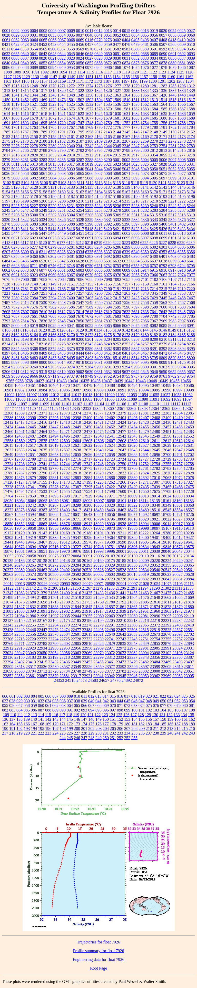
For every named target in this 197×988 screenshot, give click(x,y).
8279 (163, 344)
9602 (80, 371)
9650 (163, 371)
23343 (144, 657)
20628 (189, 574)
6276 (25, 247)
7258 (89, 293)
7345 (154, 293)
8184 (172, 335)
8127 (70, 330)
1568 (6, 109)
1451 (15, 100)
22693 (177, 634)
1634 (154, 113)
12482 (177, 431)
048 (149, 701)
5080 (15, 178)
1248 (34, 86)
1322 (80, 90)
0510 (191, 44)
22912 (8, 648)
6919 (191, 270)
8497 (80, 358)
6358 (15, 256)
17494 (19, 491)
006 (48, 696)
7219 (182, 288)
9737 (71, 376)
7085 (71, 279)
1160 (171, 77)
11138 (64, 408)
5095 (154, 178)
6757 (154, 265)
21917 (98, 611)
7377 (191, 293)
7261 (108, 293)
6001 (117, 233)
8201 (89, 339)
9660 (15, 376)
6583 (71, 261)
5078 (191, 173)
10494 (132, 385)
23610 (177, 666)
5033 (15, 169)
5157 (34, 192)
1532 (89, 104)
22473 (53, 630)
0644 (61, 53)
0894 (52, 67)
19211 (121, 533)
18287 (53, 505)
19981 (87, 551)
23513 (19, 666)
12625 (121, 445)
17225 (98, 482)
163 (5, 724)
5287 (182, 210)
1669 (25, 118)
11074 (54, 399)
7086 (80, 279)
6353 (163, 252)
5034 (25, 169)
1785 (6, 132)
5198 (15, 201)
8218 (43, 344)
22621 (98, 634)
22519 (155, 630)
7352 (172, 293)
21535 (110, 597)
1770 (98, 127)
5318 (182, 215)
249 (98, 738)
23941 (98, 676)
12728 (155, 459)
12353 (86, 408)
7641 (154, 312)
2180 (43, 141)
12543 (132, 436)
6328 (61, 252)
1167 (43, 81)
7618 (98, 312)
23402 (19, 662)
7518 (34, 302)
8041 (71, 325)
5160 (61, 192)
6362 (52, 256)
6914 (145, 270)
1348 (71, 95)
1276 (108, 86)
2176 (15, 141)
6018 (182, 233)
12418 (65, 422)
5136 (98, 187)
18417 (76, 510)
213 (170, 728)
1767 (71, 127)
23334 (121, 657)
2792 (80, 150)
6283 (89, 247)
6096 (135, 238)
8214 (6, 344)
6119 (33, 242)
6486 (25, 261)
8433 (52, 353)
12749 (110, 464)
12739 (31, 464)
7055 (135, 275)
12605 (87, 441)
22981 (144, 648)
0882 (191, 63)
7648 (182, 312)
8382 (108, 348)
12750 (121, 464)
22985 (155, 648)
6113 (6, 242)
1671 (43, 118)
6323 (52, 252)
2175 (6, 141)
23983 (177, 676)
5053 (182, 169)
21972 (177, 611)
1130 (35, 77)
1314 (15, 90)
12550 (166, 436)
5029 (172, 164)
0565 (43, 49)
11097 (22, 404)
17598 (110, 491)
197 (55, 728)
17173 (65, 482)
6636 (145, 261)
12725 (132, 459)
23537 (65, 666)
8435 (61, 353)
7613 (71, 312)
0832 (135, 58)
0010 (80, 30)
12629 (166, 445)
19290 (177, 533)
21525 (87, 597)
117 (62, 715)
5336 (145, 219)
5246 (15, 210)
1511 (135, 100)
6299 (126, 247)
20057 (20, 556)
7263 (126, 293)
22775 (31, 643)
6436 (182, 256)
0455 (71, 44)
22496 (110, 630)
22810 (87, 643)
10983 (31, 390)
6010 (154, 233)
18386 (31, 510)
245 (70, 738)
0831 (126, 58)
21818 (189, 602)
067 (91, 705)
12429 (155, 422)
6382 (80, 256)
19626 (177, 542)
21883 (8, 611)
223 (48, 733)
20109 (132, 556)
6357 (6, 256)
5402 (182, 224)
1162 (189, 77)
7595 (117, 307)
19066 (76, 528)
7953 (135, 321)
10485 (98, 385)
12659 (121, 454)
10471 (76, 385)
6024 (43, 238)
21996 (42, 616)
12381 (144, 413)
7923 (117, 321)
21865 (132, 606)
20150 (76, 560)
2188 (89, 141)
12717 (87, 459)
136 (5, 719)
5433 (182, 229)
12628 (155, 445)
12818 (76, 473)
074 (142, 705)
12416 (42, 422)
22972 (121, 648)
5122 (172, 182)
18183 (188, 500)
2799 (135, 150)
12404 (121, 418)
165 (19, 724)
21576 (144, 597)
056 (12, 705)
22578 (53, 634)
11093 (176, 399)
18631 (76, 514)
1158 (153, 77)
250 (106, 738)
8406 (25, 353)
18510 (155, 510)
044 (120, 701)
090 (63, 710)
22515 (144, 630)
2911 (80, 155)
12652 (42, 454)
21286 (121, 588)
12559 (19, 441)
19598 (121, 542)
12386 (8, 418)
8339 (25, 348)
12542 (121, 436)
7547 (80, 302)
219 (19, 733)
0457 (89, 44)
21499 (42, 597)
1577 (89, 109)
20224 (166, 560)
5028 (163, 164)
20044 (189, 551)
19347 (76, 537)
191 (12, 728)
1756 (163, 123)
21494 (31, 597)
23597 (144, 666)
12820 (98, 473)
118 (69, 715)
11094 (188, 399)
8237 (80, 344)
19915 (31, 551)
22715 (19, 639)
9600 (71, 371)
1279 (135, 86)
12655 (76, 454)
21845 (87, 606)
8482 (25, 358)
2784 (6, 150)
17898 (65, 496)
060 (41, 705)
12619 (53, 445)
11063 (9, 399)
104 (163, 710)
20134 (188, 556)
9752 (108, 376)
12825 (155, 473)
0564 (34, 49)
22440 (19, 630)
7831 (34, 321)
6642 (6, 265)
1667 (6, 118)
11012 (54, 394)
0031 (34, 35)
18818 (132, 519)
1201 (162, 81)
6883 (80, 270)
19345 (65, 537)
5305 (80, 215)
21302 (166, 588)
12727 (144, 459)
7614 (80, 312)
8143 (135, 330)
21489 (19, 597)
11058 (176, 394)
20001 (121, 551)
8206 (126, 339)
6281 (71, 247)
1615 (15, 113)
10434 (73, 381)
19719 (65, 547)
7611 (52, 312)
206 (120, 728)
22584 (65, 634)
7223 (25, 293)
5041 (89, 169)
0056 (154, 35)
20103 (110, 556)
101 (142, 710)
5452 (89, 233)
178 (113, 724)
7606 (15, 312)
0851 (34, 63)
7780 (182, 316)
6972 (98, 275)
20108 (121, 556)
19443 (19, 542)
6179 (70, 242)
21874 (155, 606)
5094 (145, 178)
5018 (80, 164)
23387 (189, 657)
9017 (71, 362)
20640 (19, 579)
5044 (98, 169)
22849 (144, 643)
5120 (153, 182)
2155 (25, 136)
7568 (191, 302)
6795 (191, 265)
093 (84, 710)
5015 (52, 164)
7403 (80, 298)
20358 (177, 565)
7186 (71, 288)
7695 (126, 316)
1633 (145, 113)
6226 (154, 242)
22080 (132, 616)
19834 (144, 547)
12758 (189, 464)
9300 (145, 367)
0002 (15, 30)
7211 (126, 288)
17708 (166, 491)
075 (149, 705)
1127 (8, 77)
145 (70, 719)
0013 (108, 30)
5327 (71, 219)
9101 (172, 362)
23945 (121, 676)
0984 (98, 67)
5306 (89, 215)
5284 (163, 210)
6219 (98, 242)
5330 (98, 219)
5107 (53, 182)
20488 (53, 570)
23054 (53, 653)
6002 (126, 233)
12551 (177, 436)
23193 (53, 657)
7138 (15, 284)
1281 (154, 86)
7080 (25, 279)
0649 (98, 53)
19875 (189, 547)
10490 (121, 385)
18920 (98, 524)
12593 (65, 441)
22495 (98, 630)
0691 (172, 53)
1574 (61, 109)
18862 (42, 524)
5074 (154, 173)
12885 (98, 477)
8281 (172, 344)
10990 (110, 390)
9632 (108, 371)
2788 (43, 150)
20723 (110, 579)
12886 (110, 477)
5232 (80, 206)
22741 (110, 639)
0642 (43, 53)
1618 (43, 113)
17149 (31, 482)
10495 (144, 385)
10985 (53, 390)
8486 (52, 358)
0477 (117, 44)
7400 (71, 298)
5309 (117, 215)
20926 (42, 583)
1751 (117, 123)
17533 (42, 491)
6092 (98, 238)
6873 (25, 270)
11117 (9, 408)
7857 (89, 321)
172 (70, 724)
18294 (65, 505)
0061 (6, 40)
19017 (177, 524)
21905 (76, 611)
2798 (126, 150)
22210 (121, 620)
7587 (80, 307)
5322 (25, 219)
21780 (110, 602)
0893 (43, 67)
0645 (71, 53)
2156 (34, 136)
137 (12, 719)
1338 (182, 90)
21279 (98, 588)
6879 (52, 270)
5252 (71, 210)
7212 (135, 288)
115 (48, 715)
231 (106, 733)
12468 (53, 431)
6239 (190, 242)
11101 (66, 404)
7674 (98, 316)
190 (5, 728)
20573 (31, 574)
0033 (52, 35)
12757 (177, 464)
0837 (182, 58)
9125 (182, 362)
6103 (191, 238)
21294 (143, 588)
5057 (15, 173)
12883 (76, 477)
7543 (61, 302)
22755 (166, 639)
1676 (80, 118)
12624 (110, 445)
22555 (19, 634)
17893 (53, 496)
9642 (135, 371)
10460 (19, 385)
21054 (155, 583)
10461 (31, 385)
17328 (8, 487)
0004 (34, 30)
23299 (98, 657)
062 (55, 705)
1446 (172, 95)
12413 (19, 422)
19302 (8, 537)
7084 (62, 279)
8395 (191, 348)
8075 (135, 325)
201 (84, 728)
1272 (71, 86)
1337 (172, 90)
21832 (31, 606)
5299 (25, 215)
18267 (42, 505)
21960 (155, 611)
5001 (117, 159)
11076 (65, 399)
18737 (8, 519)
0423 (25, 44)
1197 (125, 81)
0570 (89, 49)
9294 (126, 367)
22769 (8, 643)
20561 (189, 570)
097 (113, 710)
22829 (110, 643)
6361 (43, 256)
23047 (19, 653)
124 (112, 715)
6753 (117, 265)
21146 (42, 588)
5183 (80, 196)
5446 (34, 233)
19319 (31, 537)
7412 (108, 298)
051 (170, 701)
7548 (89, 302)
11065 (20, 399)
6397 (145, 256)
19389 (132, 537)
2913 (98, 155)
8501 (108, 358)
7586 (71, 307)
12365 (165, 408)
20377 (8, 570)
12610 (144, 441)
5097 (163, 178)
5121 (162, 182)
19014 (166, 524)
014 (106, 696)
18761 (53, 519)
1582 (135, 109)
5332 (117, 219)
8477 (191, 353)
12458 (177, 427)
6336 (98, 252)
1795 (80, 132)
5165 (108, 192)
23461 (110, 662)
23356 (155, 657)
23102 (166, 653)
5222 (182, 201)
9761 (163, 376)
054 (192, 701)
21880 (189, 606)
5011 (15, 164)
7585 (61, 307)
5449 (61, 233)
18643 (87, 514)
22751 (144, 639)
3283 (43, 159)
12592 (53, 441)
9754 (117, 376)
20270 (42, 565)
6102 (182, 238)
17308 (166, 482)
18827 (177, 519)
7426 (145, 298)
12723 (110, 459)
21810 (155, 602)
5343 (154, 219)
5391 (98, 224)
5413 (43, 229)
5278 (108, 210)
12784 (177, 468)
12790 (42, 473)
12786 (8, 473)
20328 (98, 565)
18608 (53, 514)
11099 (44, 404)
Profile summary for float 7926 (98, 951)
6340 (135, 252)
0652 (126, 53)
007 (55, 696)
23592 (121, 666)
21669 (189, 597)
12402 (110, 418)
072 (127, 705)
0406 (145, 40)
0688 (145, 53)
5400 (163, 224)
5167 (126, 192)
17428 (121, 487)
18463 (121, 510)
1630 (117, 113)
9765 (10, 381)
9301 (154, 367)
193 (27, 728)
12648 (189, 450)
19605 (144, 542)
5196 (191, 196)
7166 (191, 284)
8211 (172, 339)
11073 (43, 399)
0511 (6, 49)
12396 (65, 418)
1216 (25, 86)
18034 (189, 496)
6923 (34, 275)
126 (126, 715)
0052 (117, 35)
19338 (53, 537)
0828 (98, 58)
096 (106, 710)
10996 (166, 390)
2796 (108, 150)
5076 (172, 173)
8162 (15, 335)
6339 (126, 252)
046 (134, 701)
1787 (25, 132)
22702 (189, 634)
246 (77, 738)
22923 (31, 648)
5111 (81, 182)
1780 (154, 127)
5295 (6, 215)
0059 (182, 35)
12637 (65, 450)
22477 (76, 630)
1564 (163, 104)
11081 (76, 399)
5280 (126, 210)
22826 (98, 643)
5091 (117, 178)
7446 (172, 298)
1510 (126, 100)
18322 (132, 505)
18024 (166, 496)
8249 (108, 344)
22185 (76, 620)
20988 (110, 583)
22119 (189, 616)
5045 (108, 169)
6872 (15, 270)
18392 (53, 510)
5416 (71, 229)
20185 (121, 560)
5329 (89, 219)
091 (70, 710)
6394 (126, 256)
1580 (117, 109)
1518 (6, 104)
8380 (89, 348)
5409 (6, 229)
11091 (154, 399)
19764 (121, 547)
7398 (61, 298)
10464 (53, 385)
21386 (53, 593)
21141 (20, 588)
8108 (6, 330)
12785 (189, 468)
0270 (98, 40)
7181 (25, 288)
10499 (166, 385)
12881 (53, 477)
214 (177, 728)
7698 (135, 316)
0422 (15, 44)
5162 (80, 192)
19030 (8, 528)
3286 (71, 159)
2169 (145, 136)
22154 (31, 620)
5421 (117, 229)
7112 (182, 279)
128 (141, 715)
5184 (89, 196)
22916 (19, 648)
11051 (121, 394)
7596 (126, 307)
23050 (42, 653)
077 (163, 705)
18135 (155, 500)
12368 (8, 413)
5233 (89, 206)
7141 (43, 284)
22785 (42, 643)
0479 (135, 44)
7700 (154, 316)
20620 (155, 574)
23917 (76, 676)
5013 (34, 164)
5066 (89, 173)
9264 (43, 367)
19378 (121, 537)
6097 (145, 238)
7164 (172, 284)
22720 (31, 639)
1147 (53, 77)
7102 (154, 279)
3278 (191, 155)
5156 (25, 192)
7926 (126, 321)
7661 (34, 316)
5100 (182, 178)
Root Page (98, 968)
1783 (182, 127)
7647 (172, 312)
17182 (76, 482)
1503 (89, 100)
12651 (31, 454)
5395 (117, 224)
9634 (117, 371)
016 (120, 696)
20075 (53, 556)
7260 (98, 293)
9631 (98, 371)
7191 (117, 288)
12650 (19, 454)
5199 (25, 201)
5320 (6, 219)
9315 (43, 371)
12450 (87, 427)
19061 (42, 528)
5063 (61, 173)
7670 (80, 316)
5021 (108, 164)
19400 (144, 537)
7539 (52, 302)
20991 (121, 583)
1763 (34, 127)
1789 (43, 132)
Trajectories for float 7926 (98, 942)
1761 (15, 127)
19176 (76, 533)
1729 (61, 123)
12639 (87, 450)
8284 (182, 344)
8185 (182, 335)
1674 (71, 118)
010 (77, 696)
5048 (135, 169)
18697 (155, 514)
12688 (132, 454)
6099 (163, 238)
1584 (154, 109)
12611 (155, 441)
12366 (176, 408)
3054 (154, 155)
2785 (15, 150)
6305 (182, 247)
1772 (108, 127)
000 (5, 696)
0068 (71, 40)
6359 (25, 256)
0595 (191, 49)
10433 (61, 381)
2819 (25, 155)
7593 (98, 307)
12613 (177, 441)
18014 (155, 496)
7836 (43, 321)
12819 (87, 473)
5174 (191, 192)
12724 (121, 459)
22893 (189, 643)
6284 (98, 247)
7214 (154, 288)
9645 (145, 371)
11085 (110, 399)
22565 (42, 634)
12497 (76, 436)
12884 (87, 477)
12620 (65, 445)
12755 (166, 464)
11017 (76, 394)
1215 (15, 86)
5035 (34, 169)
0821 (52, 58)
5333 (126, 219)
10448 (152, 381)
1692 (15, 123)
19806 (132, 547)
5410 (15, 229)
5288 (191, 210)
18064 (31, 500)
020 (149, 696)
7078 (6, 279)
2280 (52, 146)
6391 (98, 256)
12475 (98, 431)
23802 (144, 671)
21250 (76, 588)
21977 (8, 616)
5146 (191, 187)
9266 (61, 367)
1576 (80, 109)
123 (105, 715)
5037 (52, 169)
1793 (71, 132)
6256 (6, 247)
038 (77, 701)
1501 (71, 100)
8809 (163, 358)
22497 (121, 630)
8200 (80, 339)
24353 (59, 680)
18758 (42, 519)
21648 (155, 597)
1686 (163, 118)
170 (55, 724)
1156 (135, 77)
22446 (31, 630)
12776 (98, 468)
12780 (132, 468)
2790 (61, 150)
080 (185, 705)
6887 (108, 270)
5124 (190, 182)
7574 (25, 307)
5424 (145, 229)
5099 (172, 178)
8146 (163, 330)
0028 (6, 35)
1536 (117, 104)
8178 (126, 335)
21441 (121, 593)
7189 (98, 288)
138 (19, 719)
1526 (80, 104)
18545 (166, 510)
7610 (43, 312)
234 (127, 733)
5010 (6, 164)
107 (185, 710)
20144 (53, 560)
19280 (166, 533)
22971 (110, 648)
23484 (155, 662)
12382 (155, 413)
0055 (145, 35)
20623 (166, 574)
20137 (31, 560)
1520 (25, 104)
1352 (108, 95)
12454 (132, 427)
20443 (31, 570)
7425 (135, 298)
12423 (110, 422)
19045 (20, 528)
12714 (65, 459)
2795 (98, 150)
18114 (144, 500)
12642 (121, 450)
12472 (76, 431)
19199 (110, 533)
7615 (89, 312)
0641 (34, 53)
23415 (42, 662)
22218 (144, 620)
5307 (98, 215)
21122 (8, 588)
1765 (52, 127)
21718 (53, 602)
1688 (182, 118)
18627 (65, 514)
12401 (98, 418)
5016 (61, 164)
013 (98, 696)
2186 (71, 141)
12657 (98, 454)
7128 (6, 284)
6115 (15, 242)
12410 (177, 418)
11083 (87, 399)
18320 (110, 505)
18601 (42, 514)
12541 (110, 436)
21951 (144, 611)
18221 (8, 505)
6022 (25, 238)
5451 (80, 233)
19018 (189, 524)
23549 (76, 666)
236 (142, 733)
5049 (145, 169)
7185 (61, 288)
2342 (89, 146)
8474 (172, 353)
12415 (31, 422)
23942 (110, 676)
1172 (89, 81)
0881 (182, 63)
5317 (172, 215)
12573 (31, 441)
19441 (8, 542)
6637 (154, 261)
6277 (34, 247)
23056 (65, 653)
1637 (172, 113)
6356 (191, 252)
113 (34, 715)
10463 (42, 385)
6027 (71, 238)
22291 (110, 625)
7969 (163, 321)
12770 (53, 468)
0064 (34, 40)
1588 (191, 109)
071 (120, 705)
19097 (155, 528)
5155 (15, 192)
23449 (76, 662)
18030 (177, 496)
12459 (189, 427)
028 (12, 701)
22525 (166, 630)
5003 (135, 159)
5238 (135, 206)
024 (177, 696)
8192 (15, 339)
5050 (154, 169)
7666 (61, 316)
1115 (90, 72)
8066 (117, 325)
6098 (154, 238)
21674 (8, 602)
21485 (189, 593)
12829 (8, 477)
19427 (189, 537)
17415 (98, 487)
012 (91, 696)
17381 (65, 487)
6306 (191, 247)
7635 (145, 312)
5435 (6, 233)
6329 (71, 252)
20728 (121, 579)
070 (113, 705)
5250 (52, 210)
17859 (31, 496)
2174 (191, 136)
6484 (6, 261)
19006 (155, 524)
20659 (42, 579)
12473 (87, 431)
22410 (189, 625)
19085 (132, 528)
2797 (117, 150)
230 (98, 733)
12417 (53, 422)
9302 (163, 367)
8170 (71, 335)
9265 (52, 367)
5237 (126, 206)
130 (155, 715)
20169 (98, 560)
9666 (34, 376)
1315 (25, 90)
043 (113, 701)
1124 (171, 72)
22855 (155, 643)
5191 (145, 196)
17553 (76, 491)
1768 (80, 127)
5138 (117, 187)
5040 (80, 169)
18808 (121, 519)
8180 (145, 335)
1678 (98, 118)
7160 (154, 284)
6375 (61, 256)
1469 (43, 100)
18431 (87, 510)
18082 (76, 500)
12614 (189, 441)
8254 (135, 344)
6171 (52, 242)
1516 (182, 100)
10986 (65, 390)
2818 (15, 155)
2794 (89, 150)
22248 (19, 625)
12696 (155, 454)
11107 (132, 404)
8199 (71, 339)
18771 (76, 519)
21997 (53, 616)
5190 (135, 196)
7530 (43, 302)
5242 (172, 206)
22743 (121, 639)
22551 (189, 630)
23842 (177, 671)
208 (134, 728)
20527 (110, 570)
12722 (98, 459)
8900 (43, 362)
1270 (52, 86)
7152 (80, 284)
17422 (110, 487)
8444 (80, 353)
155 (142, 719)
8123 (43, 330)
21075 (166, 583)
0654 (135, 53)
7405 (89, 298)
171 (63, 724)
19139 (31, 533)
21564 (132, 597)
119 (76, 715)
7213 (145, 288)
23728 (53, 671)
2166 (117, 136)
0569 (80, 49)
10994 (144, 390)
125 (119, 715)
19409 (166, 537)
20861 (177, 579)
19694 (31, 547)
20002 (132, 551)
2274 (191, 141)
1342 (25, 95)
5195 (182, 196)
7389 (43, 298)
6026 (61, 238)
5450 (71, 233)
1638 (182, 113)
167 (34, 724)
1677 (89, 118)
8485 (43, 358)
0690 (163, 53)
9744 (80, 376)
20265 (31, 565)
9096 (154, 362)
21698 (42, 602)
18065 (42, 500)
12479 (144, 431)
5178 (34, 196)
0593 (172, 49)
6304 (172, 247)
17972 (121, 496)
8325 (15, 348)
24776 (115, 680)
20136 (19, 560)
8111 (15, 330)
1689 (191, 118)
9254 (6, 367)
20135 (8, 560)
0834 (154, 58)
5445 (25, 233)
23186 (42, 657)
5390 (89, 224)
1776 (117, 127)
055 (5, 705)
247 (84, 738)
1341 (15, 95)
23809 (166, 671)
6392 (108, 256)
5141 (145, 187)
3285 (61, 159)
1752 (126, 123)
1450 (6, 100)
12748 (98, 464)
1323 (89, 90)
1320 (61, 90)
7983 (172, 321)
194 (34, 728)
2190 (108, 141)
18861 (31, 524)
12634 (31, 450)
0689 (154, 53)
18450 (98, 510)
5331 (108, 219)
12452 (110, 427)
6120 (43, 242)
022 (163, 696)
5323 (34, 219)
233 (120, 733)
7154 (98, 284)
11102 (77, 404)
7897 (108, 321)
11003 (20, 394)
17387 (76, 487)
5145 (182, 187)
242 (185, 733)
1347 (61, 95)
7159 (145, 284)
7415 (117, 298)
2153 (6, 136)
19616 (166, 542)
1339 (191, 90)
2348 (145, 146)
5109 (71, 182)
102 (149, 710)
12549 (155, 436)
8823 (182, 358)
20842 (166, 579)
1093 (54, 72)
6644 (25, 265)
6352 (154, 252)
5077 (182, 173)
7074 (182, 275)
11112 (175, 404)
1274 (89, 86)
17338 (19, 487)
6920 (6, 275)
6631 (108, 261)
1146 (44, 77)
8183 (163, 335)
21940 (132, 611)
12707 (8, 459)
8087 (172, 325)
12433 (189, 422)
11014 (65, 394)
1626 (108, 113)
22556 (31, 634)
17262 (110, 482)
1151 (89, 77)
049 (156, 701)
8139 (117, 330)
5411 (24, 229)
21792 (121, 602)
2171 (163, 136)
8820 (172, 358)
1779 (145, 127)
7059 (145, 275)
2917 (135, 155)
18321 (121, 505)
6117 (24, 242)
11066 (32, 399)
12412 (8, 422)
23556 (87, 666)
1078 (163, 67)
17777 (19, 496)
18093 (87, 500)
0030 (25, 35)
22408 (177, 625)
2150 (172, 132)
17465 (166, 487)
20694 (76, 579)
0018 (145, 30)
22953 (65, 648)
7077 (191, 275)
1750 (108, 123)
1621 (61, 113)
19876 (8, 551)
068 (98, 705)
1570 (25, 109)
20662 (53, 579)
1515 (172, 100)
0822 (61, 58)
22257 (42, 625)
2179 (34, 141)
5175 (6, 196)
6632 (117, 261)
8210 (163, 339)
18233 (19, 505)
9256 (15, 367)
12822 (121, 473)
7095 (126, 279)
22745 (132, 639)
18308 (98, 505)
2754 (163, 146)
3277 (182, 155)
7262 (117, 293)
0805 (15, 58)
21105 (178, 583)
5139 (126, 187)
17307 (155, 482)
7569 (6, 307)
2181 (52, 141)
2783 (191, 146)
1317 (43, 90)
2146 (135, 132)
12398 (76, 418)
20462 (42, 570)
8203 (98, 339)
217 (5, 733)
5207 (52, 201)
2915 (117, 155)
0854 (61, 63)
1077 (154, 67)
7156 (117, 284)
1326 (108, 90)
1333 (135, 90)
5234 (98, 206)
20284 (76, 565)
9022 (89, 362)
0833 (145, 58)
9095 (145, 362)
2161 (71, 136)
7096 (136, 279)
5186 (98, 196)
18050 (8, 500)
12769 (42, 468)
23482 (144, 662)
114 (41, 715)
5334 (135, 219)
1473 (61, 100)
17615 (132, 491)
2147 (145, 132)
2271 (163, 141)
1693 (25, 123)
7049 (126, 275)
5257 (98, 210)
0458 (98, 44)
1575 (71, 109)
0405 (135, 40)
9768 (29, 381)
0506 (154, 44)
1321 (71, 90)
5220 (163, 201)
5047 (126, 169)
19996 (110, 551)
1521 (34, 104)
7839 (52, 321)
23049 (31, 653)
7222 (15, 293)
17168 (53, 482)
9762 (172, 376)
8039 (61, 325)
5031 (191, 164)
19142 (42, 533)
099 (127, 710)
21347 (8, 593)
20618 (132, 574)
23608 (166, 666)
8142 (126, 330)
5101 (191, 178)
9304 (182, 367)
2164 (98, 136)
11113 (186, 404)
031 (34, 701)
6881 (61, 270)
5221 (172, 201)
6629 (89, 261)
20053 (8, 556)
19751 (110, 547)
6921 (15, 275)
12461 (19, 431)
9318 (52, 371)
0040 (89, 35)
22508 (132, 630)
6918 (182, 270)
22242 (189, 620)
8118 (24, 330)
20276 (65, 565)
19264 (155, 533)
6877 (43, 270)
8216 (25, 344)
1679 (108, 118)
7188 (89, 288)
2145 (126, 132)
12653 (53, 454)
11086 (121, 399)
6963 (61, 275)
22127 (8, 620)
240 (170, 733)
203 (98, 728)
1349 (80, 95)
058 (27, 705)
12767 (19, 468)
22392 (166, 625)
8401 (15, 353)
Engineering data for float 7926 (98, 959)
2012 (98, 132)
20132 (177, 556)
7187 (80, 288)
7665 (52, 316)
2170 (154, 136)
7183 (43, 288)
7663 (43, 316)
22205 (110, 620)
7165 (182, 284)
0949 (61, 67)
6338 (117, 252)
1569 (15, 109)
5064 (71, 173)
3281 (25, 159)
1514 (163, 100)
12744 (65, 464)
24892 (127, 680)
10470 (65, 385)
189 (192, 724)
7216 (172, 288)
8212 (182, 339)
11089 (132, 399)
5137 (108, 187)
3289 (98, 159)
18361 (177, 505)
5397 (135, 224)
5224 (6, 206)
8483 (34, 358)
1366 (145, 95)
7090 (108, 279)
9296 (135, 367)
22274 (76, 625)
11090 (143, 399)
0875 (135, 63)
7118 (191, 279)
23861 (31, 676)
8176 (117, 335)
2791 (71, 150)
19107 (166, 528)
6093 (108, 238)
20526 (98, 570)
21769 (98, 602)
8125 (52, 330)
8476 (182, 353)
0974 (80, 67)
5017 (71, 164)
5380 (15, 224)
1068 (117, 67)
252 (120, 738)
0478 (126, 44)
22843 (132, 643)
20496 (76, 570)
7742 (172, 316)
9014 (61, 362)
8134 (98, 330)
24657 (104, 680)
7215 (163, 288)
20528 (121, 570)
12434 (8, 427)
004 (34, 696)
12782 (155, 468)
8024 (43, 325)
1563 (154, 104)
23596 (132, 666)
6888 (117, 270)
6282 (80, 247)
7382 (25, 298)
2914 (108, 155)
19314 (19, 537)
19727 (76, 547)
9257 (25, 367)
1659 (191, 113)
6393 (117, 256)
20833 (155, 579)
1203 (180, 81)
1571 (34, 109)
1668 (15, 118)
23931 (87, 676)
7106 (163, 279)
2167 (126, 136)
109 (6, 715)
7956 (145, 321)
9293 (117, 367)
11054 (143, 394)
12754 (155, 464)
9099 (163, 362)
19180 (87, 533)
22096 (177, 616)
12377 (98, 413)
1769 (89, 127)
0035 (71, 35)
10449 (163, 381)
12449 (76, 427)
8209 (154, 339)
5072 (135, 173)
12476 (110, 431)
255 (134, 738)
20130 (166, 556)
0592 (163, 49)
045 (127, 701)
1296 (182, 86)
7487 (6, 302)
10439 (118, 381)
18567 (8, 514)
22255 (31, 625)
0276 (108, 40)
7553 (117, 302)
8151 (181, 330)
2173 (182, 136)
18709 (166, 514)
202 (91, 728)
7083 (52, 279)
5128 (34, 187)
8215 (15, 344)
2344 (108, 146)
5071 (126, 173)
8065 (108, 325)
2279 (43, 146)
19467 (42, 542)
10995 (155, 390)
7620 (117, 312)
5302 (52, 215)
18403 (65, 510)
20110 (144, 556)
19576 (87, 542)
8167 (61, 335)
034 (48, 701)
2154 (15, 136)
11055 (154, 394)
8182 (154, 335)
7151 (71, 284)
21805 (144, 602)
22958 (87, 648)
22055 (87, 616)
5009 (191, 159)
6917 (172, 270)
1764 (43, 127)
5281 (135, 210)
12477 (121, 431)
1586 (172, 109)
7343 (145, 293)
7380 (15, 298)
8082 (154, 325)
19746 (98, 547)
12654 (65, 454)
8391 (154, 348)
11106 (121, 404)
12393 (42, 418)
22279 (98, 625)
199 (70, 728)
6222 (117, 242)
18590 (19, 514)
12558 (8, 441)
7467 (191, 298)
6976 (117, 275)
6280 (61, 247)
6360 (34, 256)
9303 (172, 367)
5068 (108, 173)
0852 (43, 63)
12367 (188, 408)
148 (91, 719)
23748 (76, 671)
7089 (99, 279)
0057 (163, 35)
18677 (132, 514)
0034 (61, 35)
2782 (182, 146)
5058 (25, 173)
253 (127, 738)
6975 (108, 275)
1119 (126, 72)
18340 (155, 505)
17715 (177, 491)
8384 (126, 348)
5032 (6, 169)
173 (77, 724)
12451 (98, 427)
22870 (166, 643)
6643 (15, 265)
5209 (71, 201)
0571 (98, 49)
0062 (15, 40)
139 (27, 719)
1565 (172, 104)
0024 (172, 30)
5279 (117, 210)
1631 (126, 113)
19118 (189, 528)
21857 (110, 606)
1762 (25, 127)
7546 (71, 302)
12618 (42, 445)
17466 (177, 487)
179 (120, 724)
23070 (98, 653)
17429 (132, 487)
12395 (53, 418)
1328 (126, 90)
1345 (43, 95)
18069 (53, 500)
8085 (163, 325)
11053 (132, 394)
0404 (126, 40)
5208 (61, 201)
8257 (145, 344)
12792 (65, 473)
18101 (121, 500)
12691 (144, 454)
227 (77, 733)
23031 (189, 648)
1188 (116, 81)
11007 (32, 394)
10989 (98, 390)
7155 (108, 284)
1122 (153, 72)
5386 (61, 224)
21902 (65, 611)
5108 (62, 182)
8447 (89, 353)
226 (70, 733)
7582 (52, 307)
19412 (177, 537)
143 (55, 719)
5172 (172, 192)
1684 (145, 118)
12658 (110, 454)
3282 (34, 159)
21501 (53, 597)
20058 (31, 556)
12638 (76, 450)
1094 (63, 72)
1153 (108, 77)
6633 (126, 261)
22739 (98, 639)
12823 (132, 473)
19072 (99, 528)
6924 (43, 275)
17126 (8, 482)
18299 (76, 505)
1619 (52, 113)
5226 (25, 206)
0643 (52, 53)
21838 (53, 606)
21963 (166, 611)
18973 (132, 524)
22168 (53, 620)
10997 (177, 390)
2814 (172, 150)
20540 (155, 570)
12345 (75, 408)
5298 (15, 215)
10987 (76, 390)
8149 (172, 330)
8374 (61, 348)
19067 (87, 528)
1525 (71, 104)
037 (70, 701)
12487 (31, 436)
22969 (98, 648)
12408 (155, 418)
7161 (163, 284)
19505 (53, 542)
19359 (98, 537)
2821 (43, 155)
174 (84, 724)
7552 (108, 302)
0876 (145, 63)
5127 (25, 187)
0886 (6, 67)
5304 (71, 215)
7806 (15, 321)
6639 (172, 261)
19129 (19, 533)
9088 (108, 362)
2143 (108, 132)
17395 (87, 487)
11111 (165, 404)
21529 (98, 597)
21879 (177, 606)
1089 (17, 72)
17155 (42, 482)
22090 (155, 616)
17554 (87, 491)
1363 (117, 95)
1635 (163, 113)
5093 (135, 178)
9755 (126, 376)
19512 (65, 542)
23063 (76, 653)
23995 (189, 676)
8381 (98, 348)
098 (120, 710)
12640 (98, 450)
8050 (80, 325)
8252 (117, 344)
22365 (144, 625)
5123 (181, 182)
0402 (117, 40)
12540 (98, 436)
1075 (135, 67)
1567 (191, 104)
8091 (191, 325)
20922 (31, 583)
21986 (31, 616)
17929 (87, 496)
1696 (52, 123)
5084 (52, 178)
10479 (87, 385)
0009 (71, 30)
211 (156, 728)
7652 (6, 316)
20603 (110, 574)
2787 (34, 150)
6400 (154, 256)
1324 (98, 90)
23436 (65, 662)
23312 (110, 657)
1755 (154, 123)
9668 (43, 376)
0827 (89, 58)
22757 (177, 639)
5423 (135, 229)
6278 (43, 247)
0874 (126, 63)
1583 (145, 109)
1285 (172, 86)
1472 (52, 100)
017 (127, 696)
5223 (191, 201)
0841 (15, 63)
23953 (144, 676)
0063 (25, 40)
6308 (15, 252)
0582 (117, 49)
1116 (99, 72)
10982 (19, 390)
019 (142, 696)
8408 (34, 353)
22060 (98, 616)
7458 (182, 298)
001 (12, 696)
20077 (65, 556)
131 (162, 715)
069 (106, 705)
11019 (98, 394)
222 (41, 733)
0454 (61, 44)
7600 (163, 307)
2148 (154, 132)
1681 (117, 118)
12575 (42, 441)
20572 (19, 574)
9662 (25, 376)
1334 (145, 90)
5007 (172, 159)
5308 (108, 215)
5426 (163, 229)
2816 (191, 150)
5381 (25, 224)
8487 (61, 358)
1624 (89, 113)
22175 (65, 620)
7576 (34, 307)
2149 (163, 132)
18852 (19, 524)
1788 (34, 132)
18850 (8, 524)
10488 (110, 385)
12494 (53, 436)
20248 (19, 565)
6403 (172, 256)
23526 (42, 666)
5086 (71, 178)
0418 (172, 40)
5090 (108, 178)
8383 (117, 348)
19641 (189, 542)
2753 (154, 146)
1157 (144, 77)
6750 (89, 265)
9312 (25, 371)
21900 (53, 611)
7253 (61, 293)
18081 (65, 500)
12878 (19, 477)
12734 (8, 464)
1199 (143, 81)
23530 (53, 666)
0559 (25, 49)
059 (34, 705)
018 (134, 696)
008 (63, 696)
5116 (126, 182)
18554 (177, 510)
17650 (144, 491)
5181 (61, 196)
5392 (108, 224)
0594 (182, 49)
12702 (189, 454)
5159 (52, 192)
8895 (6, 362)
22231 (166, 620)
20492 (65, 570)
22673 (155, 634)
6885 (98, 270)
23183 (31, 657)
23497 (189, 662)
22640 (110, 634)
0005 (43, 30)
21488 (8, 597)
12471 (65, 431)
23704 (31, 671)
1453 (34, 100)
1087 (191, 67)
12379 (121, 413)
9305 (191, 367)
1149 (71, 77)
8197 (52, 339)
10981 (8, 390)
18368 (189, 505)
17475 (189, 487)
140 (34, 719)
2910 (71, 155)
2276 (15, 146)
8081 (145, 325)
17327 (189, 482)
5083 (43, 178)
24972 (138, 680)
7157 (126, 284)
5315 (154, 215)
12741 (42, 464)
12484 (8, 436)
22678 (166, 634)
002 (19, 696)
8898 (25, 362)
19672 (19, 547)
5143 (163, 187)
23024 (177, 648)
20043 (177, 551)
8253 (126, 344)
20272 (53, 565)
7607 (25, 312)
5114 (108, 182)
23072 (110, 653)
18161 (166, 500)
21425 (87, 593)
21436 (110, 593)
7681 (108, 316)
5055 (191, 169)
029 (19, 701)
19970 (65, 551)
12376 (87, 413)
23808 (155, 671)
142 (48, 719)
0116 (89, 40)
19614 (155, 542)
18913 (87, 524)
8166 (52, 335)
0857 (89, 63)
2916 (126, 155)
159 (170, 719)
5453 (98, 233)
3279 (6, 159)
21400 (65, 593)
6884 (89, 270)
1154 (117, 77)
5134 (80, 187)
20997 (132, 583)
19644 (8, 547)
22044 (76, 616)
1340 (6, 95)
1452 (25, 100)
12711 (42, 459)
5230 (61, 206)
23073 (121, 653)
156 (149, 719)
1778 (135, 127)
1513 (154, 100)
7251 (43, 293)
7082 (43, 279)
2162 (80, 136)
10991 (121, 390)
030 (27, 701)
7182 (34, 288)
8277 (154, 344)
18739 (19, 519)
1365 (135, 95)
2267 (126, 141)
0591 (154, 49)
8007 (6, 325)
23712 (42, 671)
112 (27, 715)
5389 (80, 224)
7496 (15, 302)
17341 (31, 487)
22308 (132, 625)
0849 (25, 63)
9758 (145, 376)
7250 (34, 293)
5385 (52, 224)
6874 (34, 270)
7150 (61, 284)
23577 (110, 666)
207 (127, 728)
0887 (15, 67)
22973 (132, 648)
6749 (80, 265)
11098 (33, 404)
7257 (80, 293)
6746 (52, 265)
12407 (144, 418)
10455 (174, 381)
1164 (16, 81)
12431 (177, 422)
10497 (155, 385)
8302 (6, 348)
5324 (43, 219)
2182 (61, 141)
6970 (89, 275)
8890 (191, 358)
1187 (107, 81)
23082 (132, 653)
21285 (109, 588)
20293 (87, 565)
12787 (19, 473)
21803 (132, 602)
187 (177, 724)
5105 (35, 182)
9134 (191, 362)
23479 (132, 662)
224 (55, 733)
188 (185, 724)
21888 (19, 611)
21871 (144, 606)
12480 (155, 431)
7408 (98, 298)
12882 (65, 477)
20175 (110, 560)
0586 (135, 49)
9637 (126, 371)
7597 (135, 307)
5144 (172, 187)
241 (177, 733)
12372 (53, 413)
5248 (34, 210)
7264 (135, 293)
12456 (155, 427)
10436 (95, 381)
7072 (172, 275)
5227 (34, 206)
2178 (25, 141)
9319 (61, 371)
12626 (132, 445)
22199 (98, 620)
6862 (6, 270)
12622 (87, 445)
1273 (80, 86)
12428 (144, 422)
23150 (19, 657)
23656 (8, 671)
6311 (43, 252)
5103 (16, 182)
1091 (35, 72)
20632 (8, 579)
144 (63, 719)
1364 (126, 95)
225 (63, 733)
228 (84, 733)
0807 (25, 58)
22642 (121, 634)
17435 (144, 487)
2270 (154, 141)
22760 (189, 639)
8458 (117, 353)
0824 (80, 58)
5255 (89, 210)
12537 (87, 436)
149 (98, 719)
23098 (155, 653)
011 (84, 696)
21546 (121, 597)
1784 (191, 127)
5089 (98, 178)
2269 (145, 141)
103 (156, 710)
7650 (191, 312)
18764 (65, 519)
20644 (31, 579)
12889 (132, 477)
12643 (132, 450)
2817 (6, 155)
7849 (71, 321)
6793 (172, 265)
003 (27, 696)
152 (120, 719)
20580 (53, 574)
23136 (8, 657)
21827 (19, 606)
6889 (126, 270)
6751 (98, 265)
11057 (165, 394)
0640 (25, 53)
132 (169, 715)
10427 (39, 381)
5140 (135, 187)
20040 (166, 551)
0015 (126, 30)
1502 (80, 100)
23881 (65, 676)
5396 (126, 224)
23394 (8, 662)
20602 (98, 574)
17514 (31, 491)
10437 (107, 381)
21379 (42, 593)
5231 (71, 206)
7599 (154, 307)
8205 (117, 339)
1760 (6, 127)
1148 (62, 77)
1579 (108, 109)
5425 (154, 229)
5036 (43, 169)
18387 (42, 510)
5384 (43, 224)
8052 (89, 325)
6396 (135, 256)
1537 (126, 104)
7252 (52, 293)
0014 (117, 30)
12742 (53, 464)
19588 (110, 542)
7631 (135, 312)
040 (91, 701)
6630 (98, 261)
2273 (182, 141)
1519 (15, 104)
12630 (177, 445)
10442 (129, 381)
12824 (144, 473)
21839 (65, 606)
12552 (189, 436)
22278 (87, 625)
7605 (6, 312)
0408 (163, 40)
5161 (71, 192)
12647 (177, 450)
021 (156, 696)
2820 (34, 155)
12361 (120, 408)
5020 (98, 164)
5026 (145, 164)
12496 (65, 436)
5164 (98, 192)
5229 (52, 206)
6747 (61, 265)
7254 (71, 293)
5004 (145, 159)
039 (84, 701)
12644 (144, 450)
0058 (172, 35)
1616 (25, 113)
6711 (34, 265)
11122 (42, 408)
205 (113, 728)
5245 (6, 210)
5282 (145, 210)
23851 (189, 671)
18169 (177, 500)
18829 (189, 519)
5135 (89, 187)
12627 (144, 445)
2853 (52, 155)
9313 (34, 371)
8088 (182, 325)
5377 (191, 219)
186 (170, 724)
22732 (87, 639)
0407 (154, 40)
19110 (178, 528)
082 (5, 710)
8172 (80, 335)
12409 (166, 418)
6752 (108, 265)
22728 (76, 639)
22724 (53, 639)
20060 (42, 556)
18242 (31, 505)
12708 (19, 459)
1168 (53, 81)
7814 (25, 321)
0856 (80, 63)
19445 (31, 542)
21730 (65, 602)
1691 (6, 123)
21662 (166, 597)
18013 (144, 496)
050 (163, 701)
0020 (163, 30)
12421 (98, 422)
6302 (154, 247)
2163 (89, 136)
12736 (19, 464)
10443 (140, 381)
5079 (6, 178)
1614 (6, 113)
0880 (172, 63)
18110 (132, 500)
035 (55, 701)
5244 (191, 206)
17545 (65, 491)
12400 (87, 418)
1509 (117, 100)
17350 (42, 487)
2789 (52, 150)
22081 (144, 616)
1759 (191, 123)
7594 (108, 307)
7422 (126, 298)
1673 (61, 118)
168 (41, 724)
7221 (6, 293)
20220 (155, 560)
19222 (144, 533)
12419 (76, 422)
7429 (154, 298)
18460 (110, 510)
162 (192, 719)
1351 (98, 95)
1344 (34, 95)
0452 (43, 44)
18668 (121, 514)
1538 (135, 104)
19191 (98, 533)
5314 (145, 215)
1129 (26, 77)
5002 (126, 159)
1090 (26, 72)
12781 (144, 468)
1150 (80, 77)
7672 (89, 316)
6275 (15, 247)
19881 (19, 551)
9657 (191, 371)
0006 (52, 30)
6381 (71, 256)
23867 (42, 676)
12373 (65, 413)
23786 (132, 671)
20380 (19, 570)
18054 (20, 500)
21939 (121, 611)
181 (134, 724)
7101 (145, 279)
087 (41, 710)
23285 (87, 657)
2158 (52, 136)
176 (98, 724)
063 (63, 705)
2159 (61, 136)
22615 (87, 634)
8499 (98, 358)
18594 (31, 514)
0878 (163, 63)
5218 (154, 201)
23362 (166, 657)
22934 (42, 648)
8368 (34, 348)
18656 (110, 514)
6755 (135, 265)
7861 (98, 321)
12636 (53, 450)
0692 (182, 53)
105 (170, 710)
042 (106, 701)
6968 (80, 275)
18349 (166, 505)
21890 (31, 611)
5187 (108, 196)
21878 (166, 606)
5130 (43, 187)
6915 (154, 270)
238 (156, 733)
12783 (166, 468)
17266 (121, 482)
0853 (52, 63)
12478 (132, 431)
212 (163, 728)
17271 (144, 482)
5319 (191, 215)
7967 (154, 321)
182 (142, 724)
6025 (52, 238)
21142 (31, 588)
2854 (61, 155)
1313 (6, 90)
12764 (8, 468)
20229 (177, 560)
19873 (177, 547)
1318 (52, 90)
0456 (80, 44)
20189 (132, 560)
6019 (191, 233)
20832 (144, 579)
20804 (132, 579)
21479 (177, 593)
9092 (126, 362)
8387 (135, 348)
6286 (117, 247)
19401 (155, 537)
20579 (42, 574)
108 (192, 710)
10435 (84, 381)
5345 (163, 219)
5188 (117, 196)
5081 (25, 178)
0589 (145, 49)
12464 (42, 431)
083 (12, 710)
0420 (191, 40)
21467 (155, 593)
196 (48, 728)
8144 (144, 330)
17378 (53, 487)
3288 (89, 159)
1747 (80, 123)
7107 (173, 279)
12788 (31, 473)
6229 (181, 242)
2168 (135, 136)
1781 (163, 127)
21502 (65, 597)
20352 (155, 565)
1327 (117, 90)
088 (48, 710)
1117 (108, 72)
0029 (15, 35)
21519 (76, 597)
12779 (121, 468)
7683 (117, 316)
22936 (53, 648)
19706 (42, 547)
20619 (144, 574)
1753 (135, 123)
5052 (172, 169)
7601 (172, 307)
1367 (154, 95)
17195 (87, 482)
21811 (166, 602)
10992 (132, 390)
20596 (87, 574)
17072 (177, 477)
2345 (117, 146)
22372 (155, 625)
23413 (31, 662)
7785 (191, 316)
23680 (19, 671)
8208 (145, 339)
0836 (172, 58)
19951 (42, 551)
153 (127, 719)
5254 (80, 210)
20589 (65, 574)
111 (20, 715)
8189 (6, 339)
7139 (25, 284)
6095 (126, 238)
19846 (166, 547)
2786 (25, 150)
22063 (110, 616)
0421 (6, 44)
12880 (42, 477)
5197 (6, 201)
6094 (117, 238)
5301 (43, 215)
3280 (15, 159)
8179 (135, 335)
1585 (163, 109)
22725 (65, 639)
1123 (162, 72)
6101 (172, 238)
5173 (182, 192)
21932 (110, 611)
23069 (87, 653)
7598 (145, 307)
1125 (180, 72)
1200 (153, 81)
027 (5, 701)
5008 (182, 159)
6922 (25, 275)
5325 (52, 219)
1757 (172, 123)
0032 (43, 35)
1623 (80, 113)
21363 (19, 593)
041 (98, 701)
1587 (182, 109)
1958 (89, 132)
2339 (61, 146)
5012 (25, 164)
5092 (126, 178)
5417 (80, 229)
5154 (6, 192)
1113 (72, 72)
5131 (52, 187)
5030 (182, 164)
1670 (34, 118)
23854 (19, 676)
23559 (98, 666)
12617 (31, 445)
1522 (43, 104)
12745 (76, 464)
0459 (108, 44)
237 (149, 733)
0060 (191, 35)
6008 (145, 233)
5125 (6, 187)
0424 (34, 44)
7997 (182, 321)
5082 (34, 178)
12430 (166, 422)
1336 (163, 90)
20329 (110, 565)
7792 (6, 321)
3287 (80, 159)
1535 (108, 104)
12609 (132, 441)
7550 (98, 302)
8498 (89, 358)
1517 (191, 100)
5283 (154, 210)
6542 (61, 261)
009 (70, 696)
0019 (154, 30)
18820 (144, 519)
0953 (71, 67)
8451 (108, 353)
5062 (52, 173)
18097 (99, 500)
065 (77, 705)
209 (142, 728)
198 (63, 728)
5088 (89, 178)
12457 (166, 427)
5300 (34, 215)
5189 (126, 196)
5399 (154, 224)
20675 (65, 579)
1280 (145, 86)
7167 (6, 288)
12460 (8, 431)
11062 (188, 394)
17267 (132, 482)
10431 (50, 381)
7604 (191, 307)
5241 (163, 206)
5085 (61, 178)
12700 (166, 454)
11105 (110, 404)
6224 (135, 242)
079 (177, 705)
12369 (19, 413)
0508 (172, 44)
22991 (166, 648)
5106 (44, 182)
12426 (132, 422)
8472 (163, 353)
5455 (108, 233)
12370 (31, 413)
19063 (53, 528)
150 (106, 719)
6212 (80, 242)
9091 (117, 362)
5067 (98, 173)
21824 (8, 606)
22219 (155, 620)
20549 (177, 570)
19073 (110, 528)
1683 (135, 118)
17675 (155, 491)
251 (113, 738)
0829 (108, 58)
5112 (89, 182)
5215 (126, 201)
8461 (126, 353)
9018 (80, 362)
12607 (110, 441)
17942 (98, 496)
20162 (87, 560)
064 (70, 705)
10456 (186, 381)
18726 (189, 514)
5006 (163, 159)
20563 (8, 574)
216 (192, 728)
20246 (8, 565)
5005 (154, 159)
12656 (87, 454)
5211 (89, 201)
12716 (76, 459)
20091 (87, 556)
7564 (172, 302)
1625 (98, 113)
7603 (182, 307)
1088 (8, 72)
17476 (8, 491)
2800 (145, 150)
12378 (110, 413)
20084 (76, 556)
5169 (145, 192)
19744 (87, 547)
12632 (8, 450)
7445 (163, 298)
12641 (110, 450)
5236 (117, 206)
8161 (6, 335)
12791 (53, 473)
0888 (25, 67)
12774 (76, 468)
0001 (6, 30)
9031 (98, 362)
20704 (98, 579)
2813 (163, 150)
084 (19, 710)
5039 (71, 169)
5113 (99, 182)
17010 (155, 477)
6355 (182, 252)
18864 (53, 524)
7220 (191, 288)
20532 (132, 570)
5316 (163, 215)
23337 (132, 657)
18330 (144, 505)
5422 (126, 229)
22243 (8, 625)
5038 (61, 169)
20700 (87, 579)
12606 (98, 441)
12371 (42, 413)
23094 (144, 653)
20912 (8, 583)
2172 (172, 136)
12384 (177, 413)
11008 (43, 394)
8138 (107, 330)
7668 (71, 316)
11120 (31, 408)
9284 (89, 367)
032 (41, 701)
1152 (98, 77)
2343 (98, 146)
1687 (172, 118)
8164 (34, 335)
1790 (52, 132)
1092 (45, 72)
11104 (99, 404)
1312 (191, 86)
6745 (43, 265)
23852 (8, 676)
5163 (89, 192)
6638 (163, 261)
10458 (8, 385)
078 (170, 705)
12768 (31, 468)
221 (34, 733)
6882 (71, 270)
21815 (177, 602)
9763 (182, 376)
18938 (121, 524)
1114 (81, 72)
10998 (189, 390)
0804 (6, 58)
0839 (191, 58)
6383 (89, 256)
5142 (154, 187)
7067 (163, 275)
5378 (6, 224)
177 (106, 724)
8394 (182, 348)
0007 (61, 30)
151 (113, 719)
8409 (43, 353)
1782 (172, 127)
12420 (87, 422)
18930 (110, 524)
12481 (166, 431)
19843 (155, 547)
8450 (98, 353)
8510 (117, 358)
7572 (15, 307)
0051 (108, 35)
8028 (52, 325)
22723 (42, 639)
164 (12, 724)
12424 (121, 422)
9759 (154, 376)
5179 (43, 196)
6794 (182, 265)
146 (77, 719)
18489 (144, 510)
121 (90, 715)
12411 (189, 418)
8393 (172, 348)
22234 (177, 620)
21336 (188, 588)
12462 (31, 431)
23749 (87, 671)
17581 (98, 491)
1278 (126, 86)
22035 (65, 616)
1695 (43, 123)
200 (77, 728)
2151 (182, 132)
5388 (71, 224)
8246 (98, 344)
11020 (110, 394)
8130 (89, 330)
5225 (15, 206)
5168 (135, 192)
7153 (89, 284)
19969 (53, 551)
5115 (117, 182)
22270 (65, 625)
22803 (65, 643)
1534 (98, 104)
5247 (25, 210)
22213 (132, 620)
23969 (166, 676)
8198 (61, 339)
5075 (163, 173)
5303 (61, 215)
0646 (80, 53)
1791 (61, 132)
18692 (144, 514)
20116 (155, 556)
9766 (19, 381)
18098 (110, 500)
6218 (89, 242)
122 (98, 715)
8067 (126, 325)
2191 (117, 141)
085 (27, 710)
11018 (87, 394)
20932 (53, 583)
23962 (155, 676)
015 (113, 696)
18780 (87, 519)
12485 (19, 436)
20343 (144, 565)
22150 (19, 620)
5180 (52, 196)
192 (19, 728)
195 (41, 728)
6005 (135, 233)
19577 (98, 542)
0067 (61, 40)
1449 (191, 95)
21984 (19, 616)
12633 (19, 450)
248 (91, 738)
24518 (70, 680)
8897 (15, 362)
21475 (166, 593)
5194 (172, 196)
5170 (154, 192)
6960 (52, 275)
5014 (43, 164)
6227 (163, 242)
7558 (145, 302)
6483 (191, 256)
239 (163, 733)
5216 (135, 201)
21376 (31, 593)
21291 (132, 588)
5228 (43, 206)
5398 (145, 224)
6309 (25, 252)
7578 (43, 307)
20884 (189, 579)
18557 (189, 510)
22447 (42, 630)
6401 (163, 256)
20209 (144, 560)
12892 (144, 477)
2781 (172, 146)
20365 (189, 565)
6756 (145, 265)
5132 (61, 187)
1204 (189, 81)
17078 (189, 477)
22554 (8, 634)
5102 (7, 182)
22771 (19, 643)
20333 (121, 565)
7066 (154, 275)
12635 (42, 450)
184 (156, 724)
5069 (117, 173)
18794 (98, 519)
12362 (131, 408)
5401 (172, 224)
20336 (132, 565)
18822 (166, 519)
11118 (20, 408)
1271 (61, 86)
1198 (134, 81)
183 (149, 724)
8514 (135, 358)
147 (84, 719)
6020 (6, 238)
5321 (15, 219)
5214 (117, 201)
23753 (98, 671)
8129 (80, 330)
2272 (172, 141)
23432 (53, 662)
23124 (189, 653)
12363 (142, 408)
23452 (87, 662)
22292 (121, 625)
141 (41, 719)
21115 (189, 583)
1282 (163, 86)
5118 (135, 182)
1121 (144, 72)
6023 (34, 238)
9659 (6, 376)
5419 (98, 229)
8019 (34, 325)
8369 (43, 348)
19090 (144, 528)
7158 (135, 284)
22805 (76, 643)
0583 (126, 49)
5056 (6, 173)
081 (192, 705)
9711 (52, 376)
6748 (71, 265)
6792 (163, 265)
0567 (61, 49)
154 (134, 719)
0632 (6, 53)
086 (34, 710)
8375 (71, 348)
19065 (65, 528)
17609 (121, 491)
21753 (87, 602)
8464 (135, 353)
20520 (87, 570)
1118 (117, 72)
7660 (25, 316)
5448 (52, 233)
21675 (19, 602)
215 (185, 728)
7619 (108, 312)
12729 (166, 459)
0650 (108, 53)
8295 (191, 344)
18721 (177, 514)
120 (83, 715)
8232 (71, 344)
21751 (76, 602)
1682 (126, 118)
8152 (190, 330)
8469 (154, 353)
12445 (31, 427)
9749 (89, 376)
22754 (155, 639)
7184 (52, 288)
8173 (89, 335)
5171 (163, 192)
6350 (145, 252)
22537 (177, 630)
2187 (80, 141)
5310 (126, 215)
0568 (71, 49)
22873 (177, 643)
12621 (76, 445)
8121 (33, 330)
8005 (191, 321)
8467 (145, 353)
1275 (98, 86)
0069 (80, 40)
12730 (177, 459)
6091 (89, 238)
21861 (121, 606)
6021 (15, 238)
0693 (191, 53)
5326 (61, 219)
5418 (89, 229)
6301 (145, 247)
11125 (53, 408)
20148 (65, 560)
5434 (191, 229)
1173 (98, 81)
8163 (25, 335)
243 (192, 733)
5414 (52, 229)
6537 (52, 261)
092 (77, 710)
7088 (89, 279)
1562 (145, 104)
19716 (53, 547)
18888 (76, 524)
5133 (71, 187)
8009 (15, 325)
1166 (34, 81)
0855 (71, 63)
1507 (108, 100)
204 (106, 728)
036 (63, 701)
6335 (89, 252)
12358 (97, 408)
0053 (126, 35)
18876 (65, 524)
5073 (145, 173)
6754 (126, 265)
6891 (135, 270)
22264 (53, 625)
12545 (144, 436)
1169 (62, 81)
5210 (80, 201)
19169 (65, 533)
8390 (145, 348)
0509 (182, 44)
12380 (132, 413)
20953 (65, 583)
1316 (34, 90)
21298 (155, 588)
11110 (154, 404)
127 (134, 715)
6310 (34, 252)
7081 (34, 279)
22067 (121, 616)
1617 (34, 113)
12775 (87, 468)
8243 (89, 344)
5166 (117, 192)
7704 (163, 316)
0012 (98, 30)
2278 (34, 146)
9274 (71, 367)
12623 (98, 445)
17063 (166, 477)
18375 (19, 510)
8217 (34, 344)
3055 (163, 155)
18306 (87, 505)
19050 (31, 528)
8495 (71, 358)
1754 (145, 123)
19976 (76, 551)
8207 (135, 339)
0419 (182, 40)
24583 (93, 680)
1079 (172, 67)
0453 (52, 44)
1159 (162, 77)
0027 (191, 30)
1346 (52, 95)
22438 (8, 630)
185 (163, 724)
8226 (61, 344)
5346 (172, 219)
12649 (8, 454)
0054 (135, 35)
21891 (42, 611)
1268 (43, 86)
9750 (98, 376)
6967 (71, 275)
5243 (182, 206)
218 (12, 733)
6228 (172, 242)
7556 (126, 302)
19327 (42, 537)
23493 (177, 662)
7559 (154, 302)
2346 (126, 146)
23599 (155, 666)
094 (91, 710)
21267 (87, 588)
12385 (189, 413)
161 (185, 719)
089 (55, 710)
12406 (132, 418)
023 (170, 696)
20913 (20, 583)
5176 (15, 196)
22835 (121, 643)
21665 (177, 597)
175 (91, 724)
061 (48, 705)
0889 (34, 67)
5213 (108, 201)
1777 (126, 127)
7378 (6, 298)
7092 (117, 279)
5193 (163, 196)
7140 (34, 284)
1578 (98, 109)
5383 (34, 224)
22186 (87, 620)
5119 (144, 182)
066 (84, 705)
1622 (71, 113)
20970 (87, 583)
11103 (88, 404)
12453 (121, 427)
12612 (166, 441)
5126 (15, 187)
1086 (182, 67)
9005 (52, 362)
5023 (117, 164)
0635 (15, 53)
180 (127, 724)
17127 (19, 482)
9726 (61, 376)
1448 (182, 95)
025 (185, 696)
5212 (98, 201)
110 (13, 715)
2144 (117, 132)
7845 (61, 321)
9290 (98, 367)
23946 (132, 676)
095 (98, 710)
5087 (80, 178)
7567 (182, 302)
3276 (172, 155)
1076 (145, 67)
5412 (34, 229)
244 (63, 738)
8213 (191, 339)
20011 (144, 551)
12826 (166, 473)
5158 (43, 192)
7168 (15, 288)
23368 (177, 657)
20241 (189, 560)
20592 (76, 574)
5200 (34, 201)
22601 (76, 634)
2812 (154, 150)
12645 (155, 450)
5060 (34, 173)
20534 (144, 570)
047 (142, 701)
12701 (177, 454)
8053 (98, 325)
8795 (154, 358)
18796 (110, 519)
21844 (76, 606)
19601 (132, 542)
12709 (31, 459)
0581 (108, 49)
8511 (126, 358)
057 (19, 705)
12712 (53, 459)
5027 (154, 164)
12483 (189, 431)
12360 (109, 408)
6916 (163, 270)
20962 (76, 583)
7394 (52, 298)
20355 (166, 565)
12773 (65, 468)
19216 (132, 533)
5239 (145, 206)
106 (177, 710)
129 (148, 715)
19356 (87, 537)
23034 (8, 653)
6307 (6, 252)
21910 (87, 611)
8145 (154, 330)
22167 (42, 620)
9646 (154, 371)
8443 (71, 353)
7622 (126, 312)
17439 (155, 487)
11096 (11, 404)
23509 (8, 666)
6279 (52, 247)
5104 (25, 182)
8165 (43, 335)
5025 (135, 164)
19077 (121, 528)
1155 (126, 77)
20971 (99, 583)
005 (41, 696)
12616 (19, 445)
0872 (108, 63)
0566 (52, 49)
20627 (177, 574)
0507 (163, 44)
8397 (6, 353)
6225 (144, 242)
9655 (182, 371)
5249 (43, 210)
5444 (15, 233)
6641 (191, 261)
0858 (98, 63)
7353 (182, 293)
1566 (182, 104)
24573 (81, 680)
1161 (180, 77)
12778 (110, 468)
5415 (61, 229)
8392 (163, 348)
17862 (42, 496)
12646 (166, 450)
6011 (163, 233)
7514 (25, 302)
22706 (8, 639)
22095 (166, 616)
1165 (25, 81)
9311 (15, 371)
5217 (145, 201)
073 (134, 705)
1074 (126, 67)
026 (192, 696)
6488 (34, 261)
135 (191, 715)
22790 (53, 643)
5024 (126, 164)
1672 (52, 118)
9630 (89, 371)
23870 (53, 676)
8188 (191, 335)
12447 (53, 427)
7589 (89, 307)
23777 (110, 671)
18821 (155, 519)
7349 (163, 293)
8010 (25, 325)
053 (185, 701)
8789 (145, 358)
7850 (80, 321)
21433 (98, 593)
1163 (7, 81)
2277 (25, 146)
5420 (108, 229)
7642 (163, 312)
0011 (89, 30)
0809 (34, 58)
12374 (76, 413)
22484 (87, 630)
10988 (87, 390)
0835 (163, 58)
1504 (98, 100)
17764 (8, 496)
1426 (163, 95)
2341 (80, 146)
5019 (89, 164)
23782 (121, 671)
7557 (135, 302)
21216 (64, 588)
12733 (189, 459)
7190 (108, 288)
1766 (61, 127)
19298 (189, 533)
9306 (6, 371)
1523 (52, 104)
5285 (172, 210)
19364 (110, 537)
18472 (132, 510)
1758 (182, 123)
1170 (71, 81)
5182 (71, 196)
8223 (52, 344)
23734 (65, 671)
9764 (191, 376)
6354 (172, 252)
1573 (52, 109)
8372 (52, 348)
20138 (42, 560)
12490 (42, 436)
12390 (31, 418)
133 (177, 715)
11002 (9, 394)
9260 (34, 367)
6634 (135, 261)
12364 (154, 408)
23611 (189, 666)
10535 (177, 385)
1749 (98, 123)
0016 (135, 30)
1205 (6, 86)
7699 (145, 316)
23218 (65, 657)
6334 (80, 252)
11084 (98, 399)
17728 (189, 491)
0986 (108, 67)
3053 (145, 155)
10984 (42, 390)
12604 (76, 441)
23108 (177, 653)
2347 (135, 146)
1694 (34, 123)
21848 (98, 606)
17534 (53, 491)
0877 (154, 63)
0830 (117, 58)
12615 (8, 445)
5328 (80, 219)
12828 (189, 473)
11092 (165, 399)
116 (55, 715)
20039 (155, 551)
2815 (182, 150)
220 (27, 733)
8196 (43, 339)
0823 (71, 58)
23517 (31, 666)
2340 (71, 146)
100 (134, 710)
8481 (15, 358)
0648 (89, 53)
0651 (117, 53)
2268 (135, 141)
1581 (126, 109)
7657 (15, 316)
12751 (132, 464)
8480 (6, 358)
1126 (189, 72)
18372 (8, 510)
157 (156, 719)
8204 (108, 339)
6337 (108, 252)
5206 (43, 201)
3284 (52, 159)
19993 (98, 551)
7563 (163, 302)
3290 (108, 159)
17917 (76, 496)
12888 (121, 477)
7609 (34, 312)
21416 (76, 593)
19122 (8, 533)
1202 (171, 81)
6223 (126, 242)
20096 (99, 556)
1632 (135, 113)
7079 (16, 279)
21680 (31, 602)
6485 (15, 261)
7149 (52, 284)
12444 (19, 427)
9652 (172, 371)
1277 (117, 86)
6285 (108, 247)
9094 (135, 362)
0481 (145, 44)
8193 (25, 339)
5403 (191, 224)
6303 (163, 247)
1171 (80, 81)
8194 (34, 339)
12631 (189, 445)
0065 (43, 40)
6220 (107, 242)
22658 (144, 634)
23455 (98, 662)
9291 (108, 367)
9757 (135, 376)
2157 (43, 136)
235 (134, 733)
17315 (177, 482)
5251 (61, 210)
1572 (43, 109)
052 (177, 701)
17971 (110, 496)
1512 (145, 100)
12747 (87, 464)
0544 (15, 49)
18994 (144, 524)
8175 (108, 335)
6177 (61, 242)
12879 (31, 477)
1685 (154, 118)
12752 (144, 464)
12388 (19, 418)
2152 (191, 132)
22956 (76, 648)
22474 (65, 630)
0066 (52, 40)
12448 (65, 427)
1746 (71, 123)
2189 (98, 141)
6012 (172, 233)
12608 (121, 441)
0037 (80, 35)
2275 (6, 146)
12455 (144, 427)
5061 (43, 173)
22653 (132, 634)
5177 (25, 196)
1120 (135, 72)
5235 (108, 206)
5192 (154, 196)
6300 (135, 247)
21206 (53, 588)
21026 (144, 583)
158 (163, 719)
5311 (135, 215)
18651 (98, 514)
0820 (43, 58)
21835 (42, 606)
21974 (189, 611)
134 (184, 715)
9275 (80, 367)
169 (48, 724)
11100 (55, 404)
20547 (166, 570)
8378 (80, 348)
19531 (76, 542)
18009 (132, 496)
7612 (61, 312)
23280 (76, 657)
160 (177, 719)
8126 (61, 330)
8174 (98, 335)
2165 (108, 136)
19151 (53, 533)
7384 (34, 298)
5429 (172, 229)
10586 (189, 385)
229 (91, 733)
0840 (6, 63)
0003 (25, 30)
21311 (177, 588)
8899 (34, 362)
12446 (42, 427)
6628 (80, 261)
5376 (182, 219)
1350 (89, 95)
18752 (31, 519)
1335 (154, 90)
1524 (61, 104)
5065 (80, 173)
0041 (98, 35)
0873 (117, 63)
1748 (89, 123)
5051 (163, 169)
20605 (121, 574)
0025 (182, 30)
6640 (182, 261)
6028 (80, 238)
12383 (166, 413)
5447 (43, 233)
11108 (143, 404)
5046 (117, 169)
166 (27, 724)
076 (156, 705)
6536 (43, 261)
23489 (166, 662)
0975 (89, 67)
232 (113, 733)
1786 (15, 132)
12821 (110, 473)
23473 (121, 662)
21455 (132, 593)
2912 (89, 155)
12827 (177, 473)
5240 (154, 206)
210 (149, 728)
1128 (17, 77)
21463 (144, 593)
